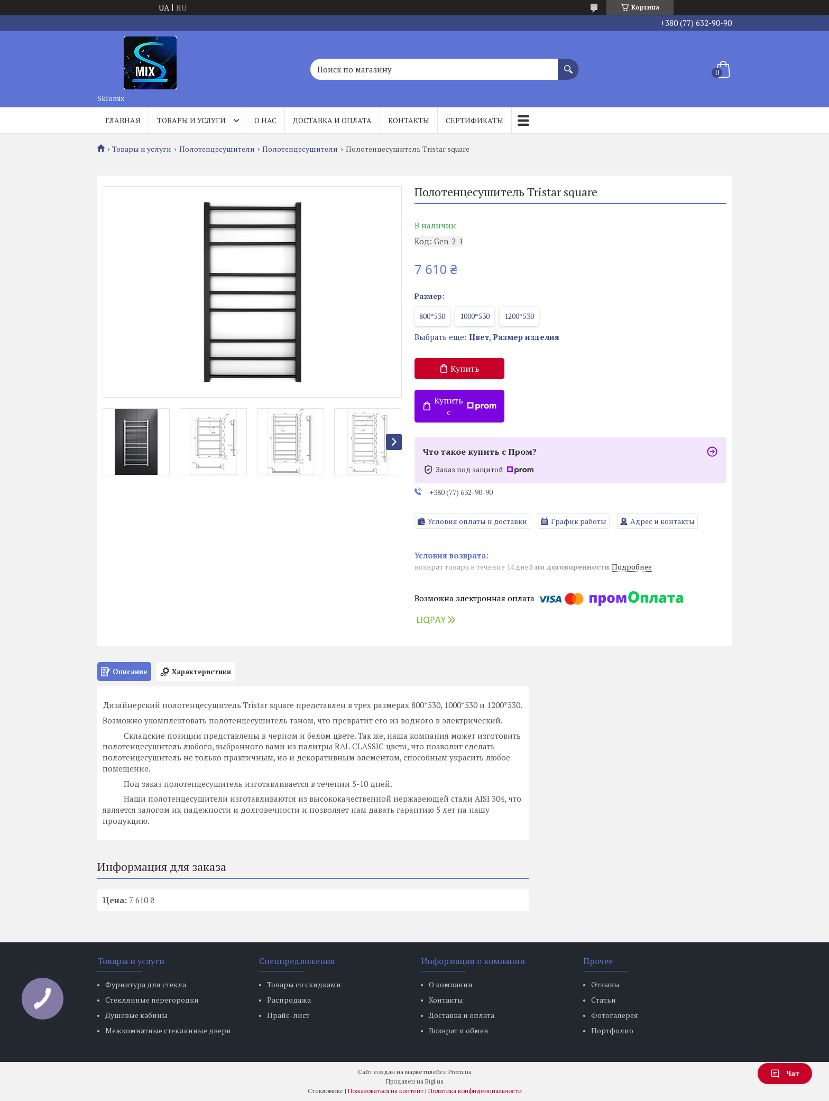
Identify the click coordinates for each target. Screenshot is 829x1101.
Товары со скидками (304, 984)
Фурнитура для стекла (145, 984)
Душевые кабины (136, 1015)
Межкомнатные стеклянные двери (168, 1030)
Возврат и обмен (459, 1030)
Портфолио (612, 1030)
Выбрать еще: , (486, 337)
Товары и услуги (191, 120)
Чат (784, 1073)
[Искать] (568, 64)
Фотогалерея (614, 1015)
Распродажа (289, 1000)
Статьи (603, 1000)
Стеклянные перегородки (152, 1000)
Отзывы (605, 984)
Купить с (465, 406)
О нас (265, 120)
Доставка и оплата (332, 120)
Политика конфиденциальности (475, 1091)
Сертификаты (474, 120)
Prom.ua (460, 1072)
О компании (451, 984)
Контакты (408, 120)
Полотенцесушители (217, 149)
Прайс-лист (288, 1015)
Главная (123, 120)
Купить (465, 368)
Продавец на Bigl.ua (415, 1081)
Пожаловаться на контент (385, 1091)
